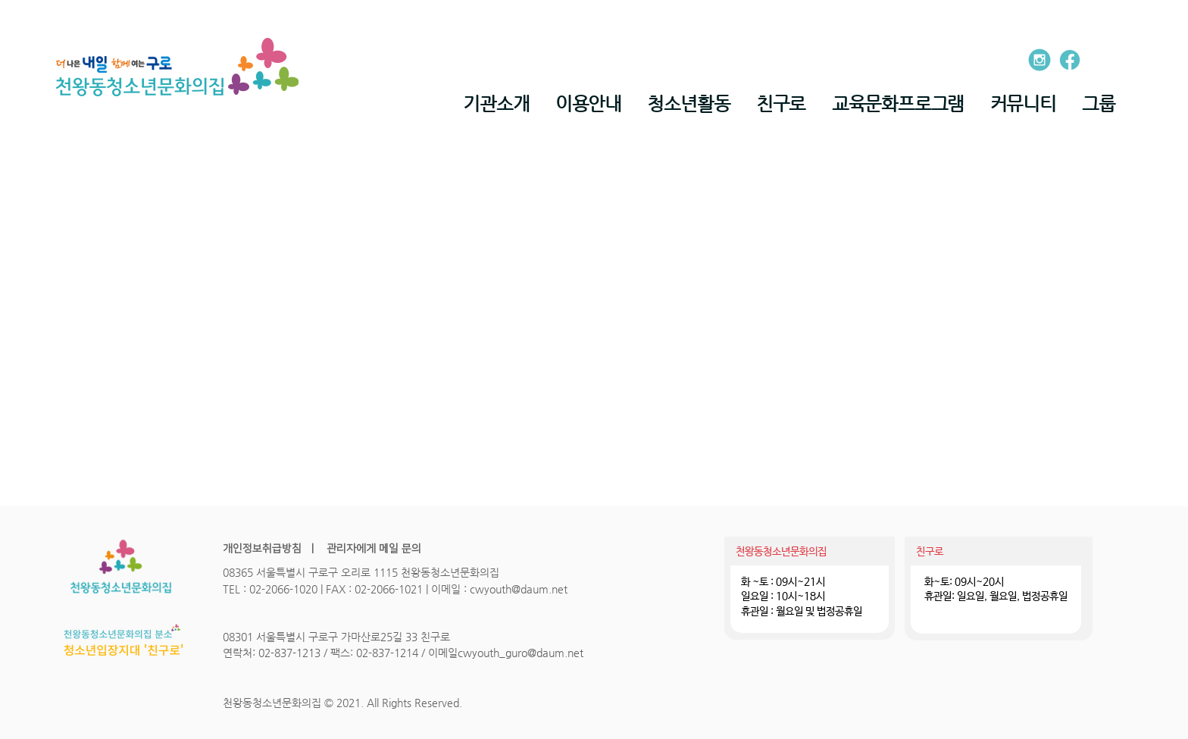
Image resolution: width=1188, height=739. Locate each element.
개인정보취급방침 (262, 549)
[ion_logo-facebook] (1069, 60)
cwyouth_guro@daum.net (520, 653)
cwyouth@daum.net (518, 589)
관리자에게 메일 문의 (372, 549)
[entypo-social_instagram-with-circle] (1039, 60)
